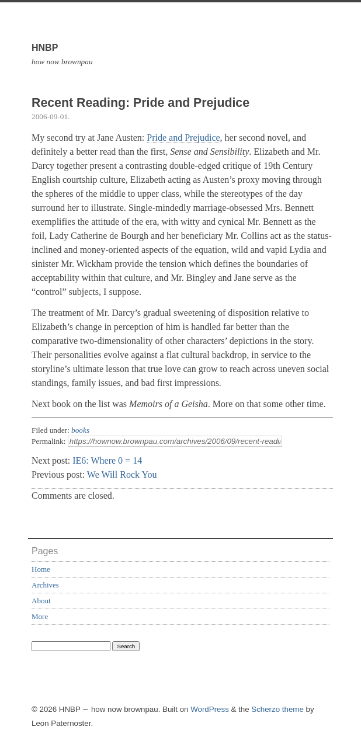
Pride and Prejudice (183, 137)
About (41, 600)
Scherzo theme (277, 709)
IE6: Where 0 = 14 (107, 460)
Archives (45, 584)
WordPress (209, 709)
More (40, 616)
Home (41, 569)
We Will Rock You (122, 474)
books (80, 430)
